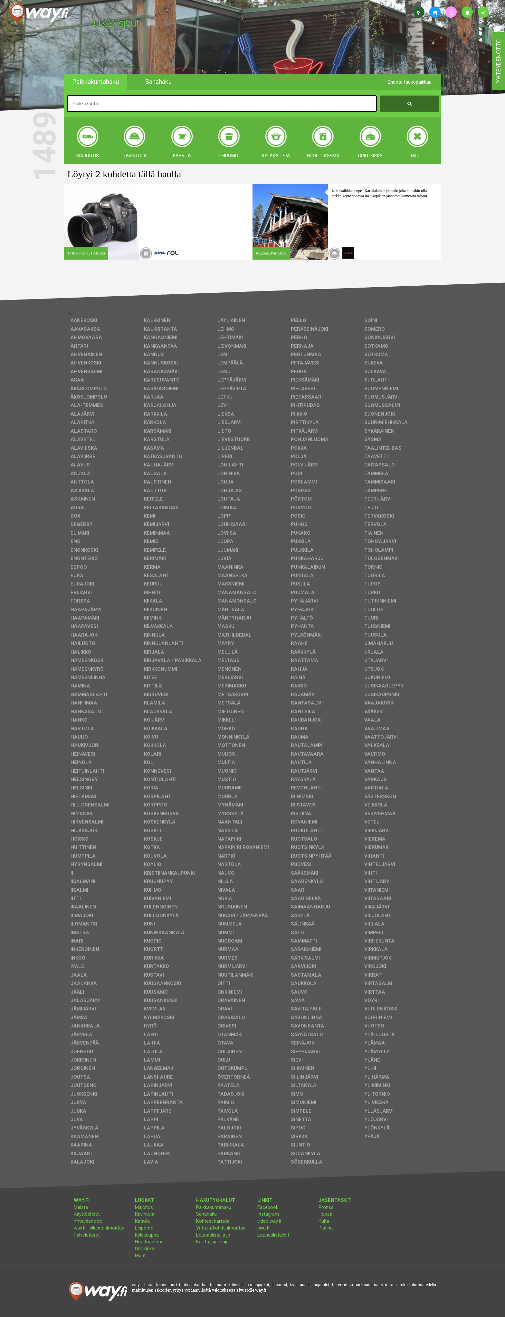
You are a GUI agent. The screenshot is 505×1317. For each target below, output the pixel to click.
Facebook (267, 1207)
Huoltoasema (149, 1242)
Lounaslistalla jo (213, 1235)
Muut (140, 1255)
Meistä (81, 1207)
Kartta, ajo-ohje (212, 1242)
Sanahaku (206, 1214)
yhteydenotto (498, 61)
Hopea (325, 1214)
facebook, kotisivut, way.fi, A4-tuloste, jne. (117, 65)
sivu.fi (263, 1228)
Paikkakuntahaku (213, 1207)
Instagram (268, 1214)
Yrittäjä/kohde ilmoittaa (220, 1228)
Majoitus (144, 1207)
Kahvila (142, 1221)
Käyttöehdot (87, 1214)
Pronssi (327, 1207)
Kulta (324, 1221)
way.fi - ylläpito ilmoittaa (99, 1228)
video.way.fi (269, 1221)
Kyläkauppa (147, 1235)
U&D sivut (116, 23)
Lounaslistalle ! (273, 1235)
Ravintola (144, 1214)
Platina (326, 1228)
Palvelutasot (87, 1235)
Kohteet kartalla (212, 1221)
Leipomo (144, 1228)
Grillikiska (144, 1248)
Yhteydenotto (88, 1221)
